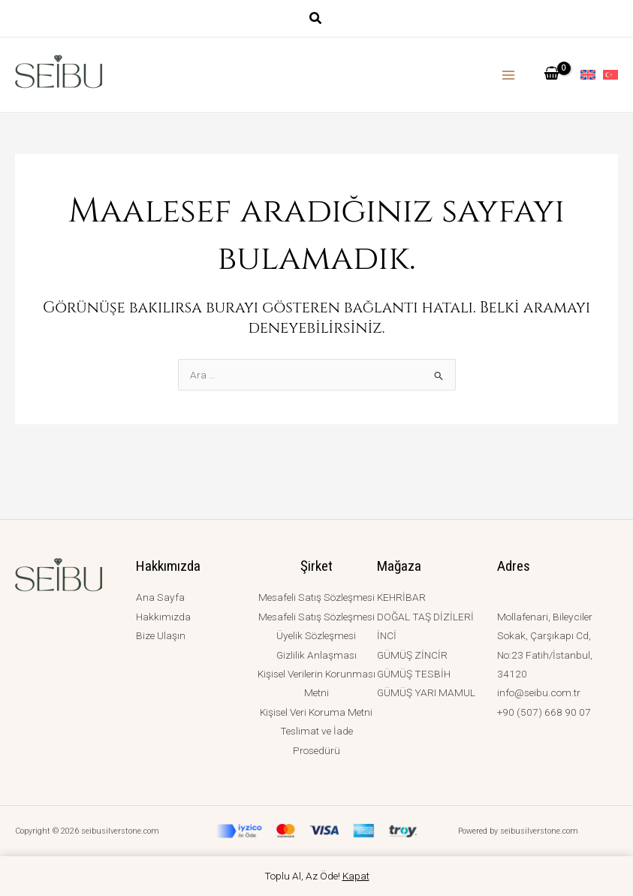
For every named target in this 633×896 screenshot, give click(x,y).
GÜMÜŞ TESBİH (414, 674)
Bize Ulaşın (160, 635)
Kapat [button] (355, 876)
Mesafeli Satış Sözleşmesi (316, 597)
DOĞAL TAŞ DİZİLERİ (425, 617)
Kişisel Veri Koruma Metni (316, 712)
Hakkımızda (163, 617)
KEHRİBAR (401, 597)
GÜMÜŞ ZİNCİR (412, 655)
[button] (316, 20)
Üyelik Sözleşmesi (316, 635)
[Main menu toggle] (508, 74)
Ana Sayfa (160, 597)
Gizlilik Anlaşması (316, 655)
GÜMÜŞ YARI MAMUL (426, 692)
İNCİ (386, 635)
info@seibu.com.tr (538, 692)
